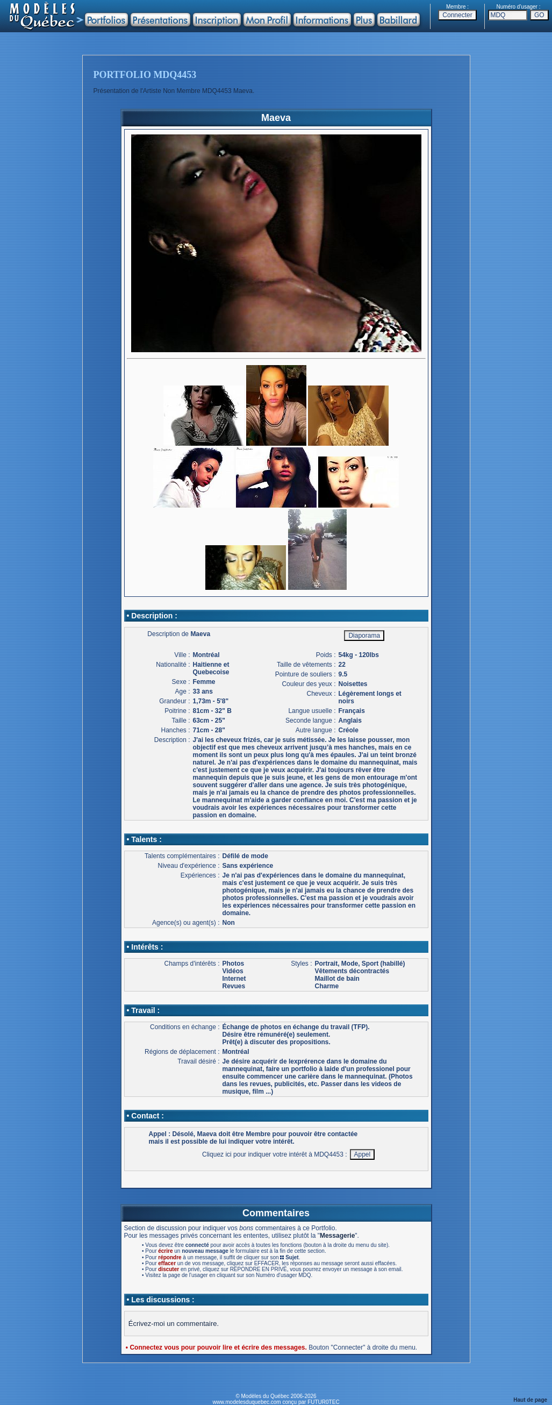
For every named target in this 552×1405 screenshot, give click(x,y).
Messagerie (337, 1235)
